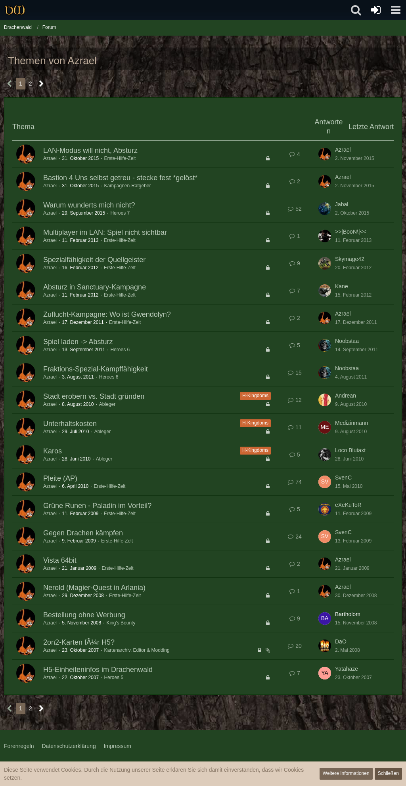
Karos (52, 451)
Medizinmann (351, 423)
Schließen (388, 773)
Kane (341, 286)
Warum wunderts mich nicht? (89, 205)
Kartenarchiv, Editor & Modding (136, 650)
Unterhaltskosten (70, 424)
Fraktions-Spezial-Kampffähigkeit (95, 369)
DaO (341, 641)
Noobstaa (347, 341)
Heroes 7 (120, 213)
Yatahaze (346, 669)
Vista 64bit (60, 560)
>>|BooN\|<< (350, 231)
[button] (396, 10)
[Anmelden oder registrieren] (376, 10)
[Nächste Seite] (41, 83)
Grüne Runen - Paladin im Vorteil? (97, 506)
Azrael (50, 158)
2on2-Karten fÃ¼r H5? (79, 642)
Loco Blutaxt (350, 450)
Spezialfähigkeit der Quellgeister (94, 260)
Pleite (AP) (60, 478)
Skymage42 (349, 259)
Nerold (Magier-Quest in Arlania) (94, 588)
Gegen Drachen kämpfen (83, 533)
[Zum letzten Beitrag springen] (324, 154)
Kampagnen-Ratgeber (127, 185)
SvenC (343, 477)
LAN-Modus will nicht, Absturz (90, 150)
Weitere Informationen (346, 773)
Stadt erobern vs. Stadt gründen (93, 396)
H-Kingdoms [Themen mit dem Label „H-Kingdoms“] (255, 395)
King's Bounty (120, 623)
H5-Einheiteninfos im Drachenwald (98, 670)
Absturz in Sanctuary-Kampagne (94, 287)
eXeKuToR (348, 505)
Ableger (107, 404)
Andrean (345, 395)
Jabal (341, 204)
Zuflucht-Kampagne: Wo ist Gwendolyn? (107, 314)
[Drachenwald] (14, 10)
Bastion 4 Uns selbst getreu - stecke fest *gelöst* (120, 178)
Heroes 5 (113, 677)
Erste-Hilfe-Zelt (120, 158)
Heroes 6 (120, 349)
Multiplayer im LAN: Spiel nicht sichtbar (105, 232)
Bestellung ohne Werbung (84, 615)
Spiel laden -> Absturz (78, 342)
